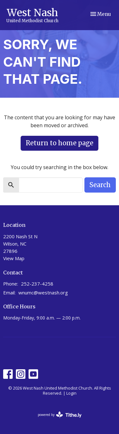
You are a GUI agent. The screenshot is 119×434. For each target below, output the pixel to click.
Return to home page (59, 143)
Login (71, 393)
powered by (60, 415)
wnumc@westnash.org (43, 292)
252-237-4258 (37, 283)
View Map (13, 258)
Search (100, 185)
